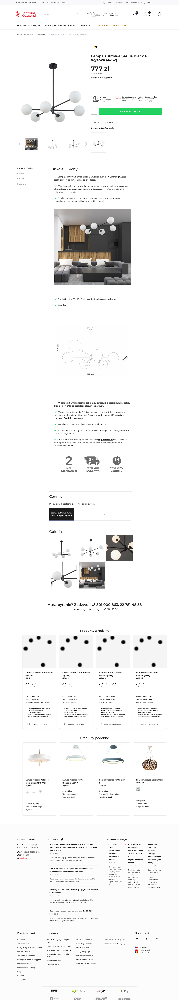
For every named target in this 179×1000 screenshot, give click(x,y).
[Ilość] (94, 111)
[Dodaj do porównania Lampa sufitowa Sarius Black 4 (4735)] (102, 724)
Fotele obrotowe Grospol (85, 964)
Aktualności (55, 839)
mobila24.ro (142, 953)
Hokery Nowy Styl (82, 952)
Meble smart (119, 25)
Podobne (21, 184)
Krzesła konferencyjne (84, 940)
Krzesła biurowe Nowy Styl (114, 944)
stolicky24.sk (142, 950)
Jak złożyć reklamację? (26, 956)
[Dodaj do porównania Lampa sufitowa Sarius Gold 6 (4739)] (29, 724)
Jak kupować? (118, 3)
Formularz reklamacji (26, 968)
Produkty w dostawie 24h (58, 25)
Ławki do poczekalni (83, 944)
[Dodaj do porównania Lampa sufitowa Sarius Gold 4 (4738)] (65, 724)
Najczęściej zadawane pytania (30, 960)
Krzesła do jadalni (82, 948)
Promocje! (85, 25)
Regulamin (106, 3)
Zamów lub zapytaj (130, 111)
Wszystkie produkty (27, 25)
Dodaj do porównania (102, 122)
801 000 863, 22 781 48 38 (27, 3)
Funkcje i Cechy (25, 168)
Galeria (20, 179)
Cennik (20, 173)
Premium (103, 25)
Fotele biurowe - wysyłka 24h (59, 946)
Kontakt (150, 3)
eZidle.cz (141, 948)
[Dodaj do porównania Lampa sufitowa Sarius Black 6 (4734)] (139, 724)
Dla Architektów (132, 3)
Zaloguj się (22, 979)
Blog (143, 3)
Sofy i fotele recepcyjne (84, 956)
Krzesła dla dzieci (54, 961)
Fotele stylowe (53, 965)
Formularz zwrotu (24, 964)
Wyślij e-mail (24, 858)
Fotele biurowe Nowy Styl (114, 940)
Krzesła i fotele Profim (84, 960)
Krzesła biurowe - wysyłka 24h (59, 950)
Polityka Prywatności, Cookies (29, 948)
